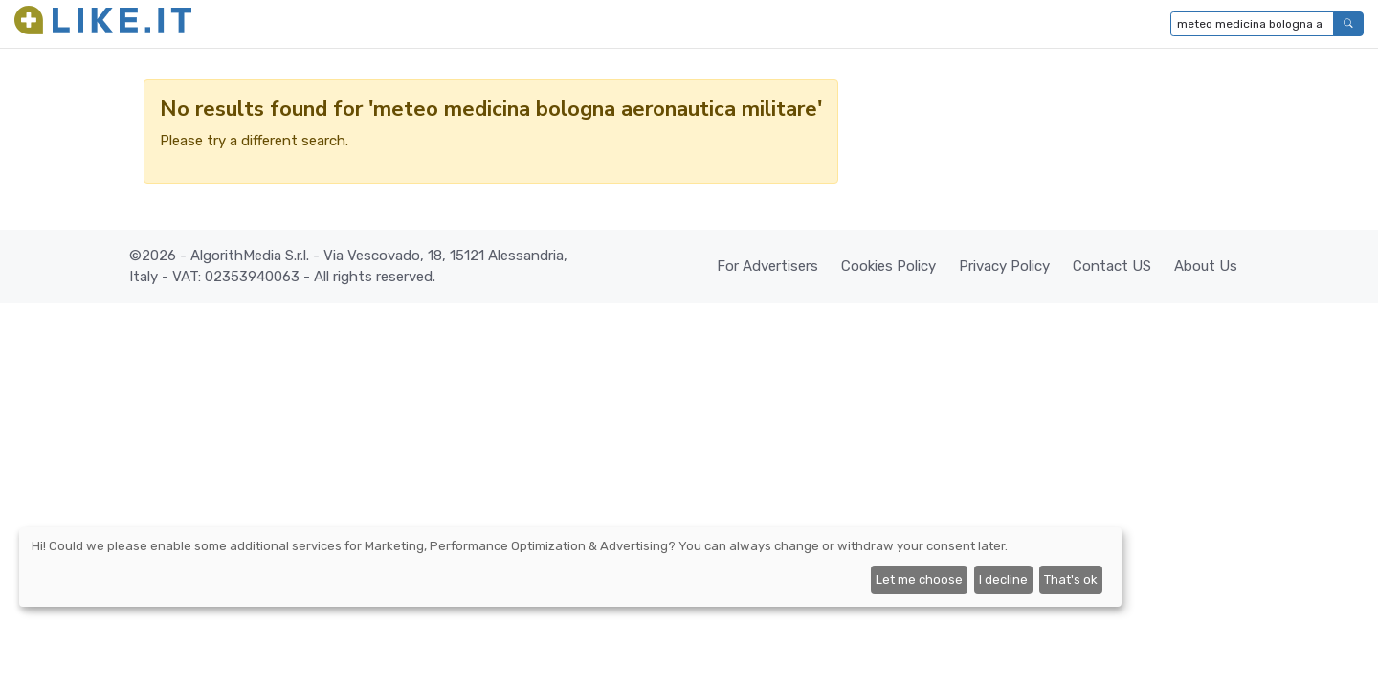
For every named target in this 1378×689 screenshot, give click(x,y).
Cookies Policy (888, 266)
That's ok (1071, 579)
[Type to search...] (1252, 23)
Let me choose (919, 579)
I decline (1003, 579)
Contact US (1112, 266)
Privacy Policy (1004, 266)
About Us (1205, 266)
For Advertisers (767, 266)
